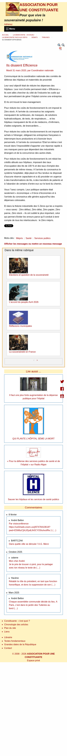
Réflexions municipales (20, 326)
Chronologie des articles (16, 624)
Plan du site (10, 628)
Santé (29, 238)
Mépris (19, 238)
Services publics (42, 238)
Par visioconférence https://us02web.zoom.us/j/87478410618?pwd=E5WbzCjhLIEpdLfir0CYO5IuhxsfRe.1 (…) (32, 526)
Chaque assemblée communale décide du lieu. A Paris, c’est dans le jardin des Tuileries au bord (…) (33, 605)
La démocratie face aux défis (15, 37)
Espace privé (33, 660)
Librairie (8, 637)
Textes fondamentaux (14, 641)
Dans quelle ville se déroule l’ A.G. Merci (29, 544)
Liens (6, 631)
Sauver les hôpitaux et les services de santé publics (33, 499)
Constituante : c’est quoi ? (17, 621)
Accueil (5, 35)
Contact (8, 648)
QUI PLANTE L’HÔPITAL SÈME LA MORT (33, 438)
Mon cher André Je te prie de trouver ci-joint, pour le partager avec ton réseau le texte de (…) (31, 564)
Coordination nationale (42, 70)
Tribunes (46, 37)
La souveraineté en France (22, 352)
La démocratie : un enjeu (24, 35)
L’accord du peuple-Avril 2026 (24, 302)
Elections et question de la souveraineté (29, 275)
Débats (35, 37)
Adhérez (8, 24)
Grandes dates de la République (20, 644)
